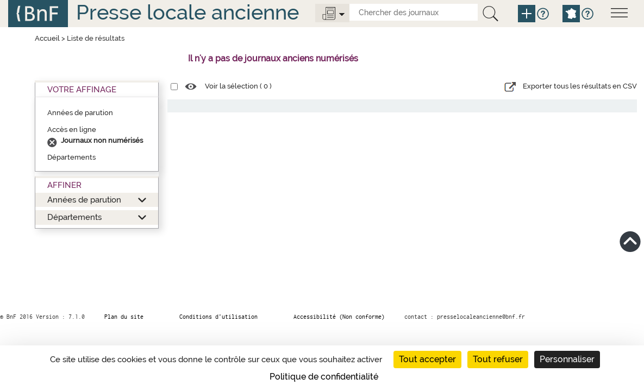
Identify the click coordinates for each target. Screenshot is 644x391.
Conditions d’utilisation (218, 316)
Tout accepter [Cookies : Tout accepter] (427, 359)
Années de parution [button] (84, 199)
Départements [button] (74, 217)
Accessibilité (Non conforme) (339, 316)
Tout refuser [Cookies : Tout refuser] (498, 359)
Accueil (47, 38)
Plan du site (123, 316)
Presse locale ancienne (187, 12)
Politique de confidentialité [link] (324, 376)
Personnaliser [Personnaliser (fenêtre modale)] (567, 359)
